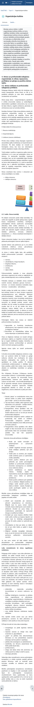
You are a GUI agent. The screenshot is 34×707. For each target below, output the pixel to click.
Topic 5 (11, 10)
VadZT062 (4, 10)
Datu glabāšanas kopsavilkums (12, 699)
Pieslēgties (29, 2)
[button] (7, 2)
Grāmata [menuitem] (4, 22)
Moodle (10, 704)
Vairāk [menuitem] (12, 22)
